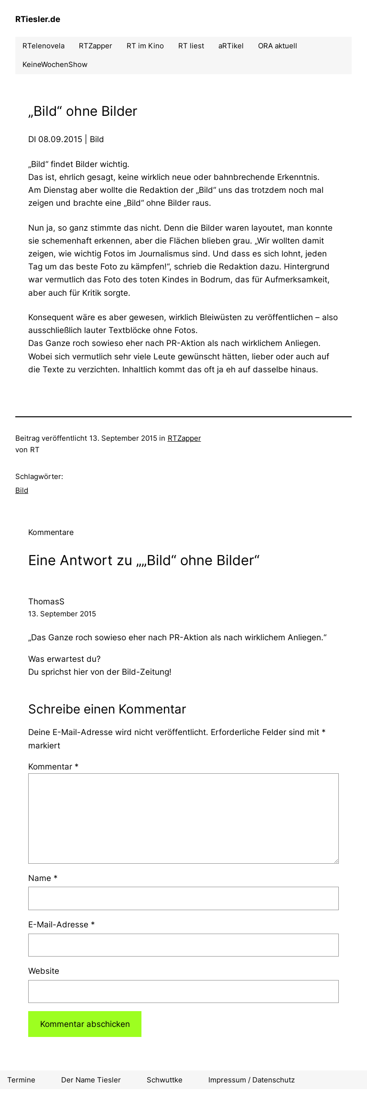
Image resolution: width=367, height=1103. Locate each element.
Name (43, 878)
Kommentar (53, 766)
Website (43, 971)
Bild (21, 490)
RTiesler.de (37, 19)
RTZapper (184, 438)
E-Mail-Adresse (61, 924)
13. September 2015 (62, 613)
